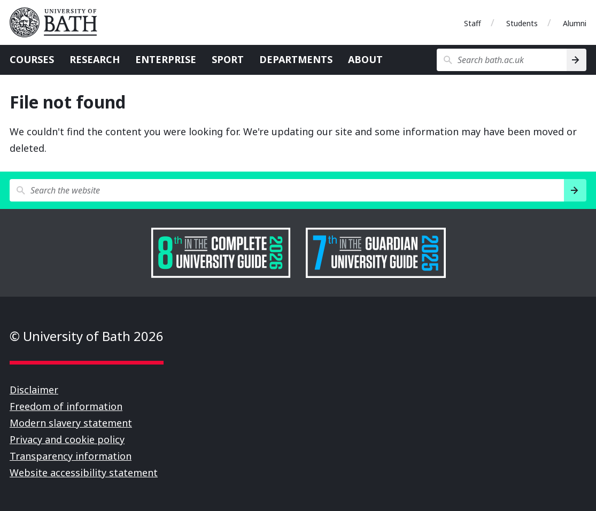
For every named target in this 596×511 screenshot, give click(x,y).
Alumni (574, 23)
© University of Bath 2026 (87, 336)
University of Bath (58, 22)
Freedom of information (66, 406)
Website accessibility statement (84, 472)
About (365, 59)
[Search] (576, 60)
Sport (228, 59)
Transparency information (70, 456)
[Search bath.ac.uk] (502, 60)
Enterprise (165, 59)
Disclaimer (34, 389)
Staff (472, 23)
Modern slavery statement (71, 422)
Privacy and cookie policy (67, 439)
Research (94, 59)
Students (522, 23)
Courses (32, 59)
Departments (295, 59)
